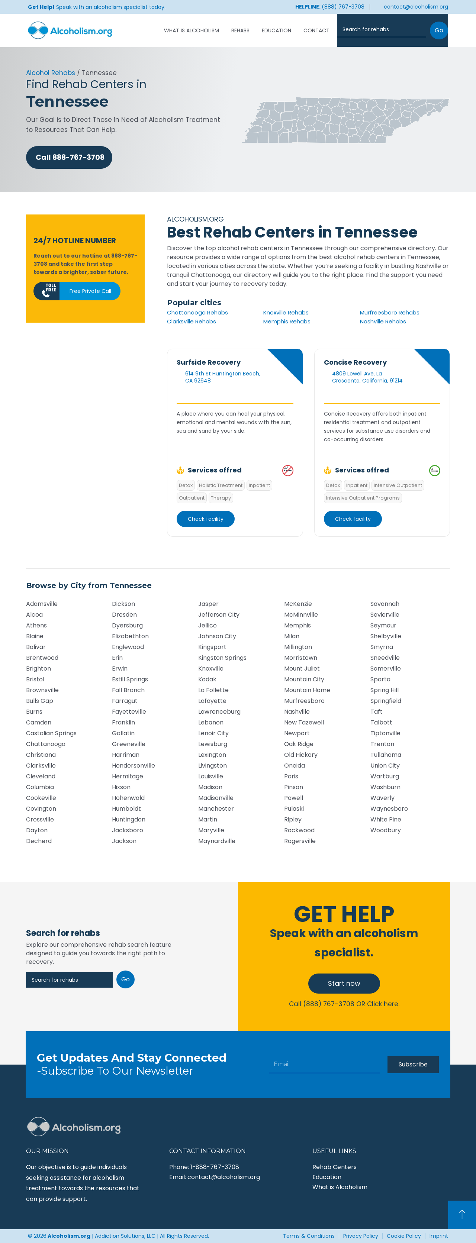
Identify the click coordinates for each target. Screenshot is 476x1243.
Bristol (35, 679)
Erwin (120, 668)
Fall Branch (128, 690)
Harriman (125, 754)
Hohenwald (128, 798)
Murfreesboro (304, 701)
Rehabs (240, 30)
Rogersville (300, 841)
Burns (34, 711)
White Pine (385, 819)
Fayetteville (129, 711)
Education (276, 30)
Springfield (385, 701)
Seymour (383, 625)
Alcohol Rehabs (50, 72)
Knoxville (210, 668)
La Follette (213, 690)
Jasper (208, 604)
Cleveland (40, 776)
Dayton (37, 830)
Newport (297, 733)
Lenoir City (213, 733)
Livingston (212, 765)
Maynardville (216, 841)
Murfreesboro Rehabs (389, 312)
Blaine (35, 636)
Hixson (121, 787)
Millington (298, 647)
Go (439, 30)
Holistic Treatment (220, 485)
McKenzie (298, 604)
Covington (41, 808)
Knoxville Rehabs (286, 312)
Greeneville (128, 744)
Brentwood (42, 657)
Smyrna (381, 647)
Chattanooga (45, 744)
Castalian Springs (51, 733)
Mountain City (304, 679)
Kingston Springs (222, 657)
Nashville (297, 711)
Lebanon (210, 722)
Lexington (212, 754)
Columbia (40, 787)
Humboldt (126, 808)
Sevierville (384, 614)
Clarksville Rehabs (191, 321)
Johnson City (217, 636)
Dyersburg (127, 625)
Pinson (293, 787)
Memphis (297, 625)
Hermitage (127, 776)
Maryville (211, 830)
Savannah (384, 604)
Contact (316, 30)
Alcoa (34, 614)
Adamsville (42, 604)
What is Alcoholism (191, 30)
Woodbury (385, 830)
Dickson (123, 604)
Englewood (128, 647)
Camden (38, 722)
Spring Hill (384, 690)
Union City (385, 765)
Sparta (380, 679)
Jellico (207, 625)
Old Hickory (301, 754)
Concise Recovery (355, 362)
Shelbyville (385, 636)
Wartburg (384, 776)
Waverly (382, 798)
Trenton (382, 744)
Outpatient (192, 497)
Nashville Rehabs (383, 321)
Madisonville (216, 798)
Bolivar (36, 647)
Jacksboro (127, 830)
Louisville (210, 776)
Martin (207, 819)
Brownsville (42, 690)
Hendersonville (133, 765)
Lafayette (212, 701)
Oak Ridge (298, 744)
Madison (210, 787)
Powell (293, 798)
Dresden (124, 614)
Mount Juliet (302, 668)
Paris (291, 776)
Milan (291, 636)
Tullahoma (385, 754)
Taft (376, 711)
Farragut (125, 701)
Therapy (221, 497)
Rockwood (299, 830)
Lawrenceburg (219, 711)
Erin (117, 657)
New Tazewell (304, 722)
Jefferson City (218, 614)
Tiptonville (385, 733)
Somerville (385, 668)
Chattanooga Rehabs (197, 312)
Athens (36, 625)
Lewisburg (212, 744)
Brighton (38, 668)
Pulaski (294, 808)
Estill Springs (130, 679)
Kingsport (212, 647)
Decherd (39, 841)
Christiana (41, 754)
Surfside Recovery (209, 362)
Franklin (123, 722)
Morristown (300, 657)
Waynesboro (389, 808)
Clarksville (41, 765)
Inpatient (259, 485)
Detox (186, 485)
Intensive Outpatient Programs (363, 497)
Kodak (207, 679)
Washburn (385, 787)
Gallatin (123, 733)
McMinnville (301, 614)
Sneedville (385, 657)
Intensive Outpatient (398, 485)
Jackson (124, 841)
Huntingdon (128, 819)
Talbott (381, 722)
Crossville (40, 819)
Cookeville (41, 798)
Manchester (216, 808)
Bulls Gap (39, 701)
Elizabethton (130, 636)
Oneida (294, 765)
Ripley (293, 819)
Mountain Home (307, 690)
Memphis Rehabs (287, 321)
